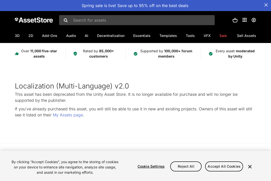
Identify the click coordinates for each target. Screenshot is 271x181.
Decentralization (110, 35)
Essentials (142, 35)
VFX (207, 35)
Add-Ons (49, 35)
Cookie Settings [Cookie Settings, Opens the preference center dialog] (151, 166)
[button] (235, 20)
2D (30, 35)
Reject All (186, 166)
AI (86, 35)
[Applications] (245, 20)
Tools (190, 35)
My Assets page (68, 114)
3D (17, 35)
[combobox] (137, 20)
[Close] (250, 166)
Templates (168, 35)
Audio (71, 35)
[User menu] (253, 20)
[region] (135, 166)
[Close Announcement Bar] (265, 5)
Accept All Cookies (224, 166)
